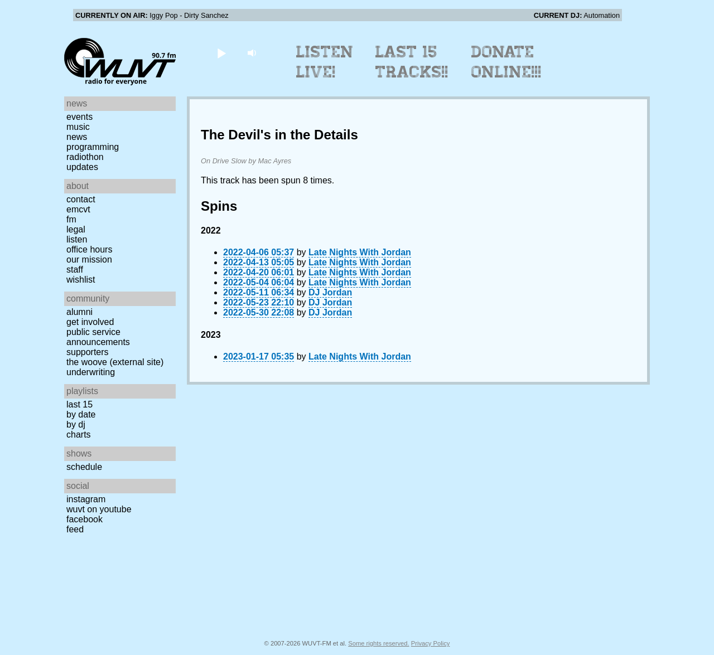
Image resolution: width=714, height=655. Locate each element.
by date (80, 414)
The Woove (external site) (114, 362)
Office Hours (89, 249)
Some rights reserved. (378, 643)
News (76, 137)
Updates (82, 167)
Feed (75, 529)
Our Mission (89, 259)
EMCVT (78, 209)
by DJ (75, 424)
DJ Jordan (330, 292)
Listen (76, 239)
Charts (78, 434)
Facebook (84, 519)
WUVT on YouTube (99, 509)
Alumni (79, 312)
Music (78, 127)
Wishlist (80, 279)
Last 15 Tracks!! (411, 62)
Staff (74, 269)
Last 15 (79, 404)
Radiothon (85, 157)
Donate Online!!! (506, 62)
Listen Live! (325, 62)
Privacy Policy (430, 643)
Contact (80, 199)
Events (79, 117)
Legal (75, 229)
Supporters (87, 352)
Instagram (85, 499)
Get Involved (90, 322)
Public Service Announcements (98, 337)
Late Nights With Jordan (359, 252)
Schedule (84, 467)
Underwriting (90, 372)
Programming (92, 147)
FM (71, 219)
